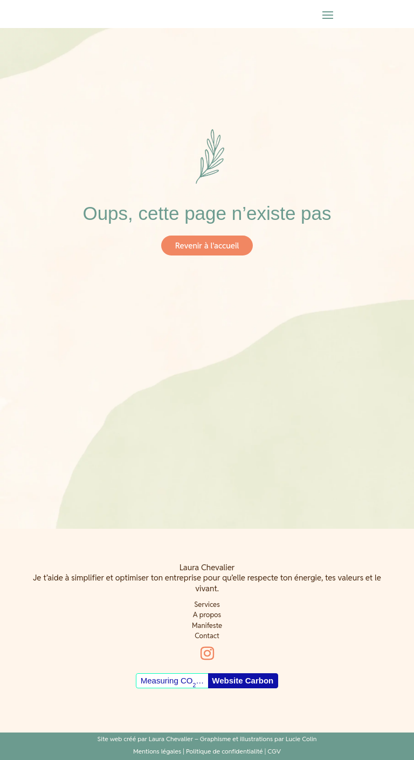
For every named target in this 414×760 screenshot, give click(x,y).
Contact (207, 635)
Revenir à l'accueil (207, 245)
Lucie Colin (301, 739)
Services (207, 604)
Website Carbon (242, 680)
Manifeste (207, 625)
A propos (207, 614)
